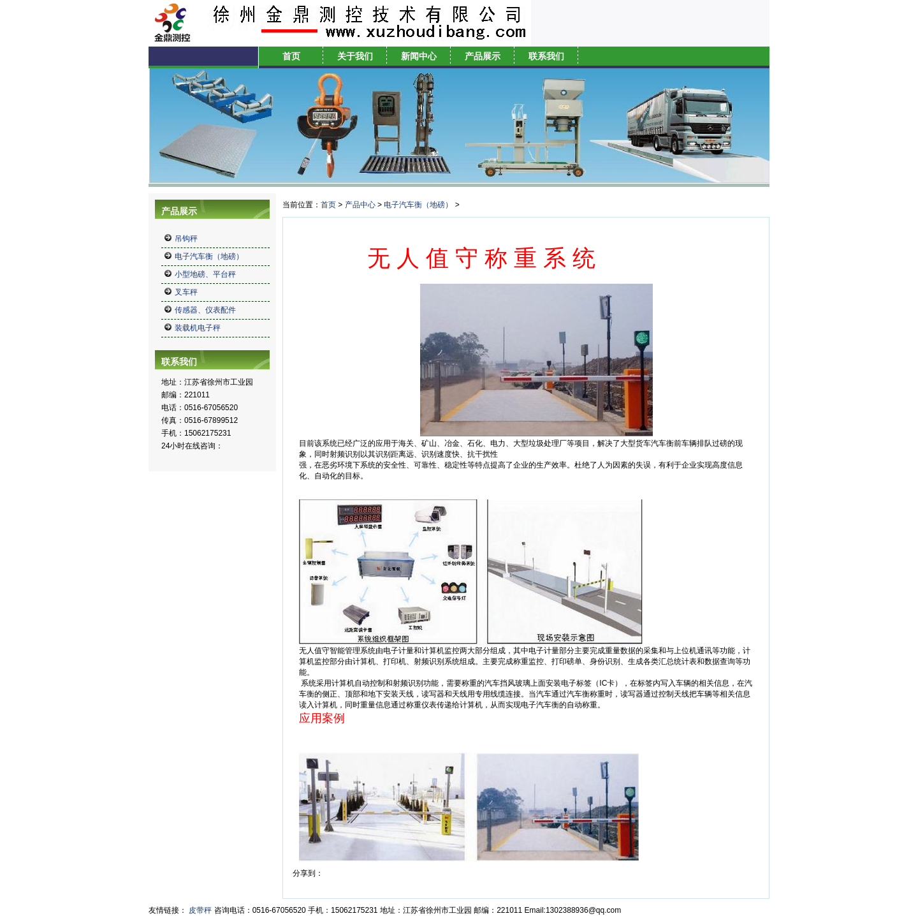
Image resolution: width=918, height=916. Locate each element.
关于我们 (355, 56)
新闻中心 (419, 56)
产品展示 (482, 56)
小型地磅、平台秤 (205, 274)
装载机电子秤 (198, 327)
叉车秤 (186, 292)
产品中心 (360, 204)
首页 (291, 56)
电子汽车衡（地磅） (209, 256)
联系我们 (546, 56)
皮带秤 (200, 910)
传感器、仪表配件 (205, 310)
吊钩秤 (186, 238)
